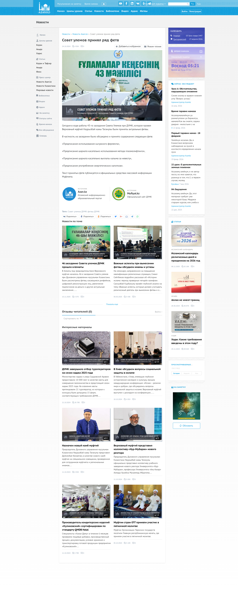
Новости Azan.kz (44, 82)
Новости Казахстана (45, 86)
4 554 (75, 46)
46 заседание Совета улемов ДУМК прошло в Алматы (83, 265)
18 (157, 515)
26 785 (76, 402)
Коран (39, 45)
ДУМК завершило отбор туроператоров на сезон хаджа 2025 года (86, 371)
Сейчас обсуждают (182, 84)
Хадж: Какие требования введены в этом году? (186, 341)
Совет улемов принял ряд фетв (105, 34)
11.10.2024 (66, 472)
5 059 (127, 479)
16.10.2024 (118, 399)
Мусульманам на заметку (69, 4)
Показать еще (112, 304)
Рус (192, 4)
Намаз (61, 11)
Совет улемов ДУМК (77, 211)
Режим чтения (152, 46)
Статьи (88, 11)
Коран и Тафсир (43, 63)
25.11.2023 (175, 349)
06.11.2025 (175, 266)
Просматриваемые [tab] (181, 365)
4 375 (75, 297)
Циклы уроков (75, 11)
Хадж (173, 336)
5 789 (75, 553)
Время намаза (91, 4)
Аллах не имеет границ (185, 300)
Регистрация (195, 11)
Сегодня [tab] (176, 373)
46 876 (185, 306)
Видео (125, 11)
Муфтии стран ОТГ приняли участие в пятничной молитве (136, 524)
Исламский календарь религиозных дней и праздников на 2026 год (185, 257)
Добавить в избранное (128, 46)
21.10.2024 (66, 402)
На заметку (178, 387)
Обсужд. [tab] (176, 368)
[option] (186, 406)
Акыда (39, 49)
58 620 (185, 349)
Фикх (38, 71)
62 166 (185, 266)
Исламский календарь (182, 250)
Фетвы (144, 11)
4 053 (127, 399)
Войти (184, 11)
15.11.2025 (66, 297)
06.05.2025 (118, 297)
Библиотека (112, 11)
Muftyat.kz (133, 193)
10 (157, 362)
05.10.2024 (118, 543)
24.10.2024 (66, 46)
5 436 (127, 297)
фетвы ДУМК (94, 211)
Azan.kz (82, 191)
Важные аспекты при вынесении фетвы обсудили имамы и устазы (134, 265)
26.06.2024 (175, 306)
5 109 (127, 543)
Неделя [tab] (186, 373)
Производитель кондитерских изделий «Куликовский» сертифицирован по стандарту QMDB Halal (86, 526)
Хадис (39, 53)
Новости (99, 11)
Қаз (199, 4)
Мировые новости (44, 90)
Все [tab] (196, 373)
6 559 (75, 472)
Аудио (134, 11)
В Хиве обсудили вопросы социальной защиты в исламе (137, 371)
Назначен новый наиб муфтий (80, 445)
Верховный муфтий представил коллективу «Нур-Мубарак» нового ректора (135, 449)
